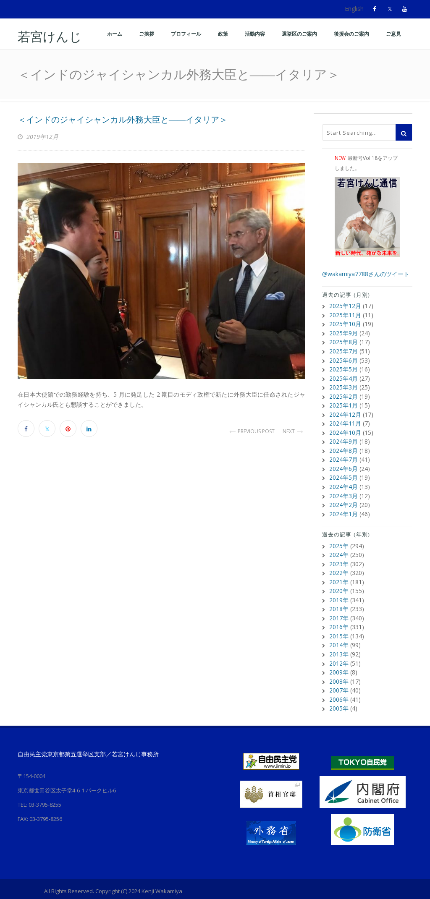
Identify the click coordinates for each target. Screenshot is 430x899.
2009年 (339, 663)
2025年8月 (343, 341)
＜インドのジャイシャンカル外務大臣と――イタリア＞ (123, 119)
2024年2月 (343, 500)
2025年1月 (343, 403)
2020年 (339, 584)
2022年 (339, 566)
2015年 (339, 628)
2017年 (339, 610)
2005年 (339, 699)
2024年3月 (343, 491)
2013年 (339, 646)
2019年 (339, 593)
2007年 (339, 681)
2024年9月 (343, 438)
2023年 (339, 558)
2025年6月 (343, 359)
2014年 (339, 637)
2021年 (339, 575)
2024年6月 (343, 464)
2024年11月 (345, 420)
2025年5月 (343, 367)
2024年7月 (343, 456)
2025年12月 (345, 306)
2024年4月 (343, 482)
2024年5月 (343, 473)
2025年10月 (345, 323)
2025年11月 (345, 315)
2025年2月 (343, 394)
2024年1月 (343, 508)
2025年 (339, 540)
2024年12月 (345, 412)
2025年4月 (343, 376)
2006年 (339, 690)
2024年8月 (343, 447)
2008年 (339, 672)
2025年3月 (343, 385)
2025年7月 (343, 350)
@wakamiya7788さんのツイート (365, 274)
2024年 (339, 549)
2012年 (339, 655)
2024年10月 (345, 429)
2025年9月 (343, 332)
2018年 (339, 602)
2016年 (339, 619)
